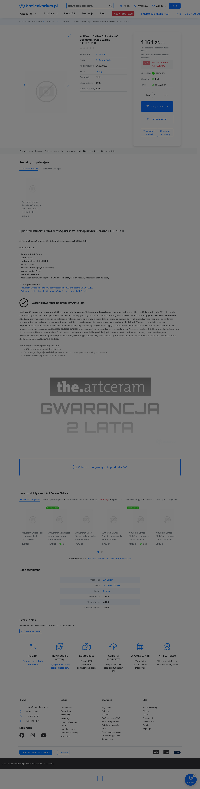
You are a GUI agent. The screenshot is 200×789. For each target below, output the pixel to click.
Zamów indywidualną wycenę (35, 752)
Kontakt (125, 5)
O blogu (146, 711)
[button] (44, 21)
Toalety (52, 21)
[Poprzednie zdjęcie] (24, 85)
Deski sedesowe (74, 499)
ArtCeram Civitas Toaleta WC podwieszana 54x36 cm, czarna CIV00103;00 (57, 287)
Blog (102, 13)
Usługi (64, 700)
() (174, 5)
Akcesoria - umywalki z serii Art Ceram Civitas (109, 558)
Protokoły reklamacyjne (112, 732)
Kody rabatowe (123, 13)
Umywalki (173, 499)
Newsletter (66, 736)
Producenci (51, 13)
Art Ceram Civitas (104, 60)
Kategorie (28, 13)
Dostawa (105, 714)
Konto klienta (66, 707)
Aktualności (148, 718)
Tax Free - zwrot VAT (111, 718)
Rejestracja (65, 718)
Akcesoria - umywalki (29, 499)
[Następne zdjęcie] (68, 85)
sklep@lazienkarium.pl (155, 13)
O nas (104, 728)
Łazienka (38, 21)
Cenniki (146, 714)
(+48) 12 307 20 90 (188, 13)
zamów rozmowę (165, 133)
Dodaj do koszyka (157, 106)
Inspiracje (147, 728)
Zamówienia (66, 711)
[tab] (98, 552)
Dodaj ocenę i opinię (31, 631)
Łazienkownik (149, 721)
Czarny (99, 71)
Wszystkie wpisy (150, 707)
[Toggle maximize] (69, 35)
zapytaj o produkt (149, 133)
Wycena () (141, 5)
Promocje (87, 13)
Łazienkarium (25, 21)
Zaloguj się (159, 5)
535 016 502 (32, 721)
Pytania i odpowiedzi (110, 721)
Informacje (107, 700)
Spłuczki (65, 21)
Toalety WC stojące (28, 168)
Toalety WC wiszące (51, 168)
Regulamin (106, 707)
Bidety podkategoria (53, 499)
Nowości (69, 13)
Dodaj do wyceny (157, 119)
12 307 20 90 (32, 716)
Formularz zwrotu (68, 729)
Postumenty (91, 499)
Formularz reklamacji (69, 732)
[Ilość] (157, 95)
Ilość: (148, 95)
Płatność (105, 711)
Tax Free (63, 752)
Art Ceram (100, 54)
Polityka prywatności (110, 725)
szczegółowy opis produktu (100, 467)
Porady (146, 725)
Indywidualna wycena (69, 722)
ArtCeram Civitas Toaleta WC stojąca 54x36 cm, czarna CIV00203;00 (54, 291)
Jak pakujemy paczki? (111, 735)
